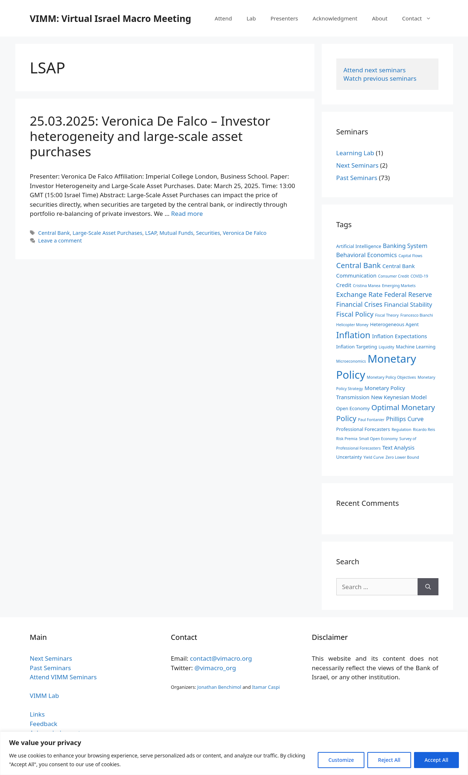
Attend (223, 18)
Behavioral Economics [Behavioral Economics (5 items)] (366, 255)
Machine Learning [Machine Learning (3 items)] (416, 346)
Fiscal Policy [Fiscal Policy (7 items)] (355, 313)
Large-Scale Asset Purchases (107, 232)
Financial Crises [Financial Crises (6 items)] (359, 304)
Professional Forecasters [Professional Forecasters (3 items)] (363, 429)
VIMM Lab (44, 695)
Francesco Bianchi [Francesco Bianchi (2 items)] (416, 315)
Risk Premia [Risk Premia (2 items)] (346, 438)
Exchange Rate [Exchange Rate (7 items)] (359, 294)
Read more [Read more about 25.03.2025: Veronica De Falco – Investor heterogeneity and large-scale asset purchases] (187, 213)
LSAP (151, 232)
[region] (234, 753)
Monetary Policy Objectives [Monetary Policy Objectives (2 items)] (391, 377)
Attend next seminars (375, 70)
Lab (251, 18)
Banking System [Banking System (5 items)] (405, 246)
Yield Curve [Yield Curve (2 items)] (374, 457)
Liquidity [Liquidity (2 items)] (386, 347)
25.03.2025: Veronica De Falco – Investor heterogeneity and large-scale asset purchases (150, 136)
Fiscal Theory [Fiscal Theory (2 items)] (387, 315)
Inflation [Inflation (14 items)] (353, 335)
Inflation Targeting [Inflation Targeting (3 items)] (356, 346)
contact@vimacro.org (221, 658)
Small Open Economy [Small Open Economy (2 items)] (378, 438)
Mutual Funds (176, 232)
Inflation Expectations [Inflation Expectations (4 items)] (399, 336)
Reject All (389, 759)
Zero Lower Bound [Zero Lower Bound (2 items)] (402, 457)
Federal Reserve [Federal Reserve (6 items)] (408, 294)
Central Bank (54, 232)
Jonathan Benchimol (219, 687)
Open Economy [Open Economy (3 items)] (353, 408)
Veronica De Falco (245, 232)
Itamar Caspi (266, 687)
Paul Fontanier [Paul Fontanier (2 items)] (371, 419)
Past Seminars (357, 177)
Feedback (44, 723)
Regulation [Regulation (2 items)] (401, 429)
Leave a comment (60, 240)
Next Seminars (357, 165)
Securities (208, 232)
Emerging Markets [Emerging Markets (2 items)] (398, 285)
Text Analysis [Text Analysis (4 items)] (398, 447)
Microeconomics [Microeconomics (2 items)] (351, 361)
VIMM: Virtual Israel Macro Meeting (110, 18)
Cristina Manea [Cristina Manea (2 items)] (366, 285)
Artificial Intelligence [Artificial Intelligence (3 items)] (359, 246)
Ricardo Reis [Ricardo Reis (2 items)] (424, 429)
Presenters (284, 18)
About (380, 18)
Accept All (436, 759)
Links (37, 714)
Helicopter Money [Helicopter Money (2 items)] (352, 324)
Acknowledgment (335, 18)
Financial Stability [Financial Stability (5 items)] (408, 305)
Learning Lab (355, 153)
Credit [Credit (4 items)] (344, 285)
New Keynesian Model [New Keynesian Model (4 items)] (399, 397)
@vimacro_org (215, 668)
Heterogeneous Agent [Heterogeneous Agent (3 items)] (394, 324)
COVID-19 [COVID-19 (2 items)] (419, 276)
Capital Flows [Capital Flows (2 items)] (410, 255)
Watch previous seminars (380, 78)
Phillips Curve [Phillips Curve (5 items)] (404, 419)
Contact (420, 18)
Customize (341, 759)
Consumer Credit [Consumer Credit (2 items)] (393, 276)
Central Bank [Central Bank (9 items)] (358, 265)
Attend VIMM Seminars (63, 677)
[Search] (428, 587)
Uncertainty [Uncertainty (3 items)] (349, 457)
